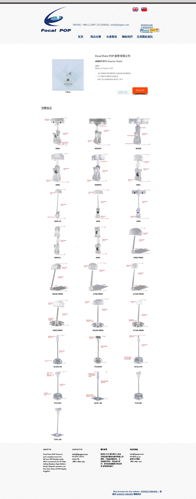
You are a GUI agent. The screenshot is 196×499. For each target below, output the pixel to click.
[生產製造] (112, 37)
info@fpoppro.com (120, 24)
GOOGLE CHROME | (150, 491)
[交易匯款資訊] (144, 37)
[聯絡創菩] (140, 90)
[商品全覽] (96, 37)
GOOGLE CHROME (125, 494)
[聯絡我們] (127, 37)
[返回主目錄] (123, 92)
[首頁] (80, 37)
